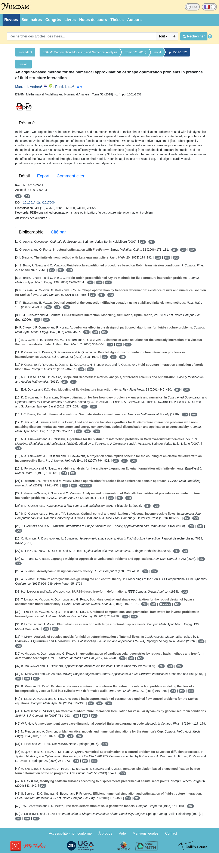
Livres (70, 20)
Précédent (25, 52)
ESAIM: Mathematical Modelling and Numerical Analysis (80, 52)
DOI (192, 249)
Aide (122, 833)
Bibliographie (31, 232)
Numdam (85, 485)
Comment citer (70, 176)
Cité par (58, 232)
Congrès (53, 20)
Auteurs (134, 20)
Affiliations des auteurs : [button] (32, 218)
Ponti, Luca (63, 87)
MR (18, 196)
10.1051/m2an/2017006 (39, 202)
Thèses (117, 20)
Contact (171, 833)
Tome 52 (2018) (135, 52)
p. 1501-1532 (178, 52)
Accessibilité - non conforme (70, 833)
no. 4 (157, 52)
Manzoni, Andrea (28, 87)
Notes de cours (93, 20)
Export (43, 176)
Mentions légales (145, 833)
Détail (24, 176)
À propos (105, 833)
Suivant (23, 64)
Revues (11, 20)
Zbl (27, 196)
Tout (161, 36)
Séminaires (31, 20)
